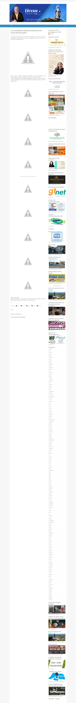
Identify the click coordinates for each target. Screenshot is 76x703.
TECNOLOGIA (51, 584)
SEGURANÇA (51, 579)
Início (11, 25)
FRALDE (50, 468)
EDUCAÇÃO (50, 431)
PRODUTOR (50, 554)
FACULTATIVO (51, 446)
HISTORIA (50, 490)
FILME (50, 460)
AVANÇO (50, 376)
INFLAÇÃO (50, 498)
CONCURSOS (51, 394)
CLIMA (50, 389)
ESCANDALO (51, 441)
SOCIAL (50, 582)
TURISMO (50, 594)
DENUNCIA (50, 413)
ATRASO (50, 374)
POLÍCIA (50, 544)
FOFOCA (50, 461)
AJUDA (50, 359)
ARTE (49, 371)
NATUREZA (50, 529)
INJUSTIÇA (50, 500)
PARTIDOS (50, 535)
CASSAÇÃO (50, 384)
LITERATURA (50, 515)
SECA (49, 577)
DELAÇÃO (50, 411)
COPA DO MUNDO (51, 396)
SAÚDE (50, 576)
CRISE (50, 406)
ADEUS (50, 354)
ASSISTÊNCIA (51, 372)
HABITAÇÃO (50, 487)
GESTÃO (50, 475)
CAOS (50, 382)
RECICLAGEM (51, 564)
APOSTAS (50, 369)
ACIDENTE (50, 352)
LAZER (50, 512)
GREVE (50, 483)
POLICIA (50, 542)
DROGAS (50, 426)
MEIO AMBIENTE (51, 520)
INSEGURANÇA (51, 502)
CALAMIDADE (51, 379)
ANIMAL (50, 362)
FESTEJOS (50, 458)
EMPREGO (50, 436)
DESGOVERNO (51, 421)
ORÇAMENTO (51, 532)
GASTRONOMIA (51, 470)
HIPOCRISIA (50, 488)
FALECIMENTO (51, 448)
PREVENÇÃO (50, 552)
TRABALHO (50, 589)
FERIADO (50, 456)
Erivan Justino (52, 33)
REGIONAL (50, 567)
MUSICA (50, 527)
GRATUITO (50, 480)
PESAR (50, 539)
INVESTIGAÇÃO (51, 507)
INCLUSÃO (50, 497)
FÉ (49, 455)
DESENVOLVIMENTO (52, 419)
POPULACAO (51, 547)
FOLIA (50, 463)
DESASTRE (50, 416)
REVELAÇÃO (50, 571)
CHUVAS (50, 386)
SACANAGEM (51, 574)
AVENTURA (50, 377)
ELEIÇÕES (50, 433)
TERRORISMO (51, 587)
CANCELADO (51, 381)
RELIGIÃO (50, 569)
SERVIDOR (50, 581)
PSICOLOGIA (51, 557)
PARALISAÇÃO (51, 534)
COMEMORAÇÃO (51, 391)
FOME (50, 465)
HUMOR (50, 493)
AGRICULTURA (51, 357)
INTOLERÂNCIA (51, 503)
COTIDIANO (50, 401)
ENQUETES (50, 438)
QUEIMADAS (51, 562)
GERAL (50, 473)
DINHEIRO (50, 423)
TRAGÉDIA (50, 591)
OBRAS (50, 530)
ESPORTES (50, 443)
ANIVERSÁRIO (51, 364)
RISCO (50, 572)
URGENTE (50, 596)
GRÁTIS (50, 478)
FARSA (50, 451)
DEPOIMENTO (51, 414)
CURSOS (50, 409)
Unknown (51, 34)
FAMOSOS (50, 450)
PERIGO (50, 537)
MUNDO (50, 525)
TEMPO (50, 586)
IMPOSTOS (50, 495)
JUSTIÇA (50, 510)
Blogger (59, 285)
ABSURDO (50, 349)
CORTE (50, 399)
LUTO (50, 517)
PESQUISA (50, 540)
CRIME (50, 404)
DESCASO (50, 418)
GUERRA (50, 485)
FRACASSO (50, 466)
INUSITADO (50, 505)
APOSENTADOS (51, 367)
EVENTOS (50, 445)
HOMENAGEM (51, 492)
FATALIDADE (51, 453)
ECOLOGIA (50, 428)
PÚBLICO (50, 559)
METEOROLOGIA (51, 522)
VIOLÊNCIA (50, 599)
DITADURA (50, 424)
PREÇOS (50, 549)
